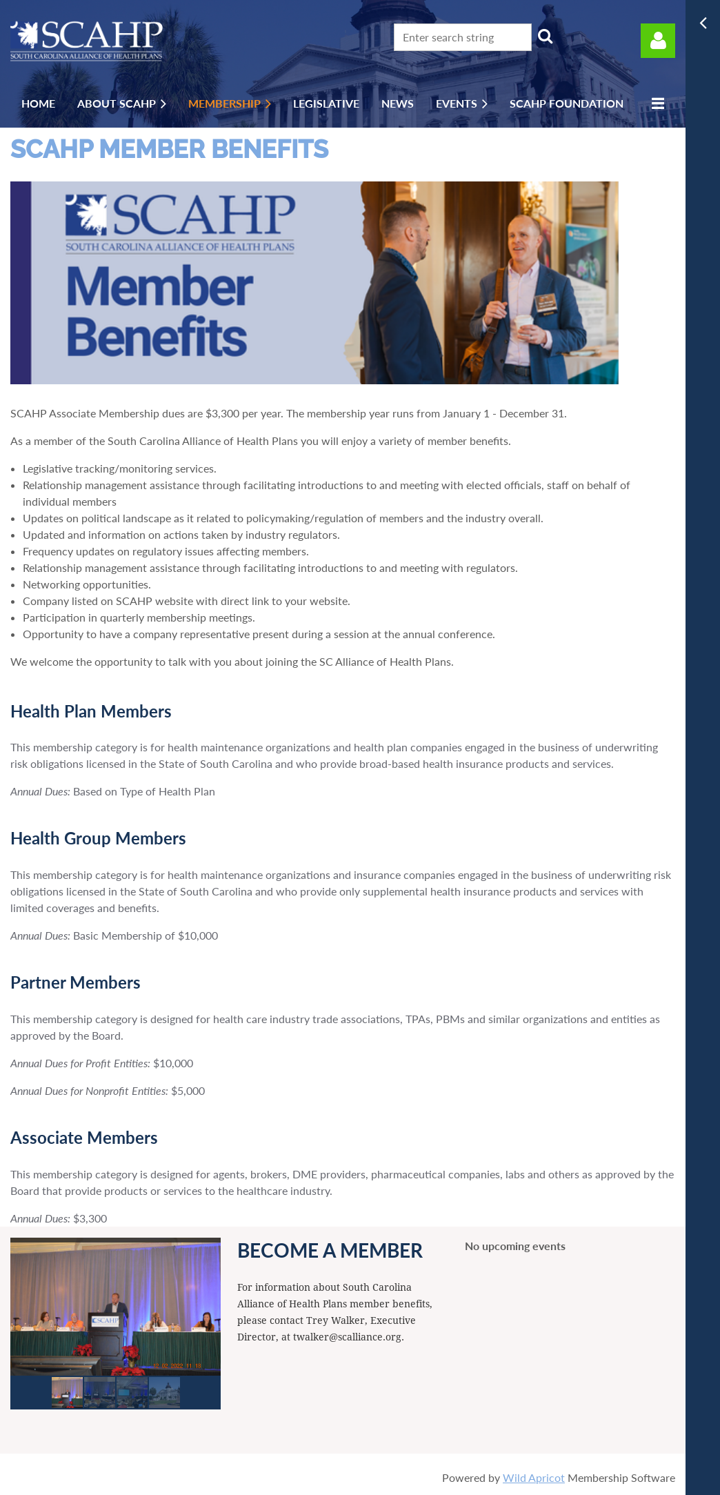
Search (544, 35)
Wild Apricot (534, 1477)
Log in (658, 40)
